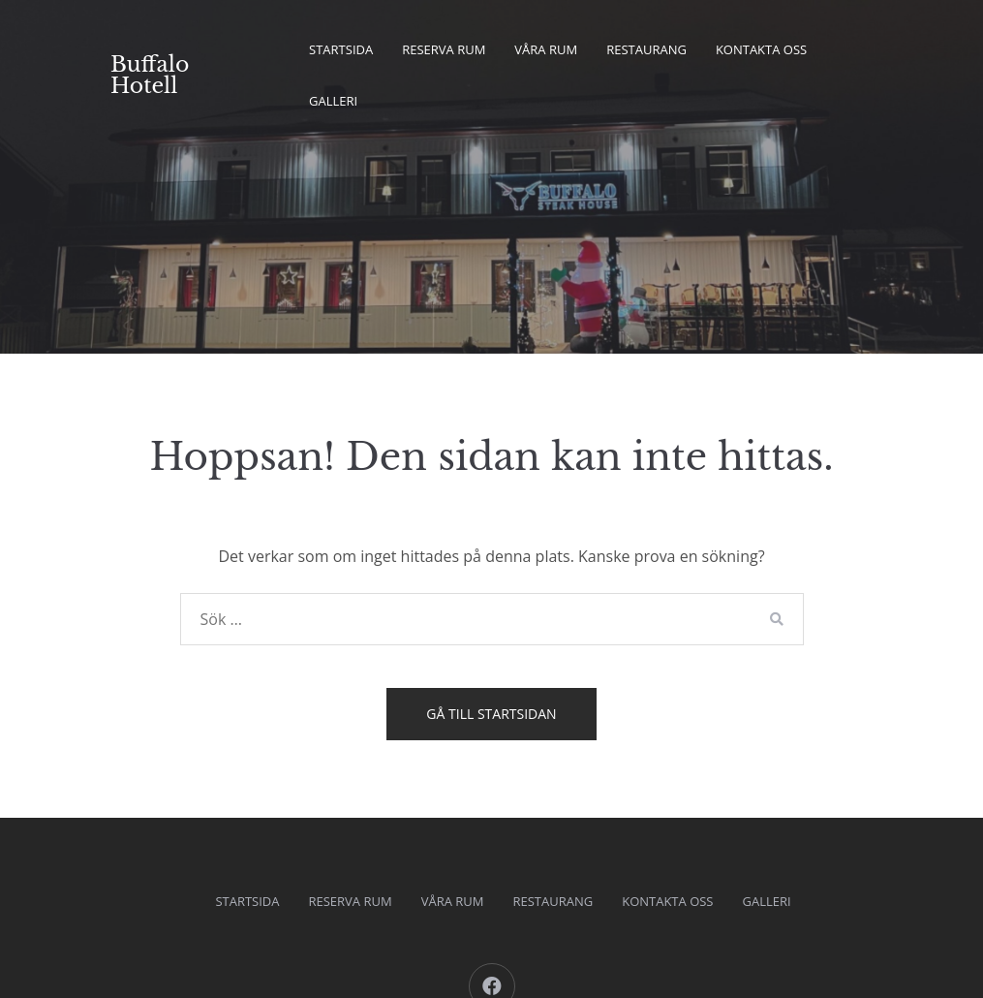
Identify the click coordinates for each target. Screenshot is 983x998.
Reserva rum (443, 49)
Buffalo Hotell (149, 75)
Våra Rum (545, 49)
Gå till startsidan (491, 713)
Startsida (341, 49)
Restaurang (646, 49)
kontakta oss (761, 49)
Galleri (333, 100)
